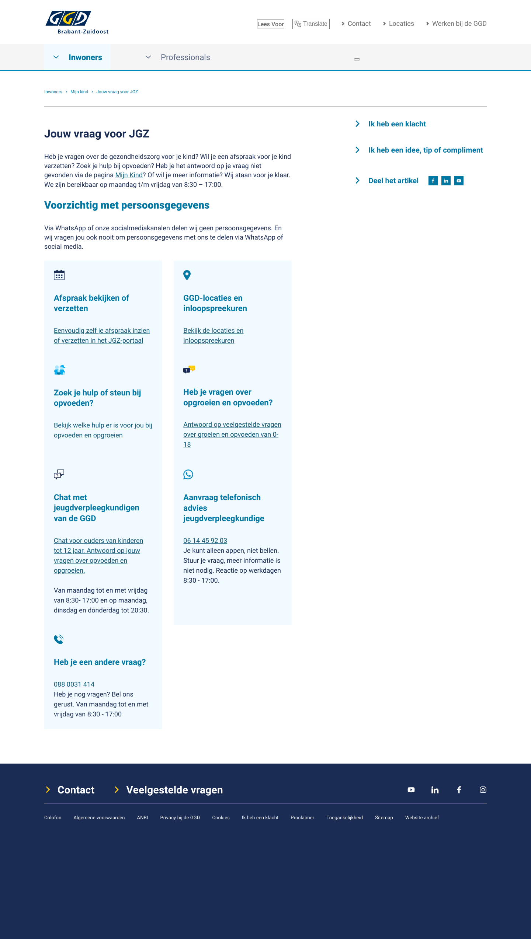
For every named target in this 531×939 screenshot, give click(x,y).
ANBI (142, 817)
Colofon (52, 817)
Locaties (401, 23)
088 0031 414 (74, 684)
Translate (311, 24)
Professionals (177, 57)
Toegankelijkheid (344, 817)
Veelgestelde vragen (174, 790)
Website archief (422, 817)
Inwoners (77, 57)
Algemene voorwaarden (99, 817)
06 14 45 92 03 (205, 540)
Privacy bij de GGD (180, 817)
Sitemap (384, 817)
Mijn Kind (129, 175)
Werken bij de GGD (459, 23)
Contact (359, 23)
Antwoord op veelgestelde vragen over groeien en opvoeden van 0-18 (232, 434)
